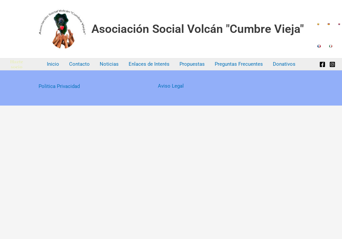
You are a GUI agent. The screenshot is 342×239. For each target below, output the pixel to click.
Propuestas (192, 64)
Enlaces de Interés (149, 64)
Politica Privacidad (59, 86)
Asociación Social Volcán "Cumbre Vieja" (197, 29)
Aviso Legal (171, 86)
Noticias (109, 64)
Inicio (53, 64)
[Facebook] (322, 64)
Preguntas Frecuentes (239, 64)
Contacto (79, 64)
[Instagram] (332, 64)
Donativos (284, 64)
